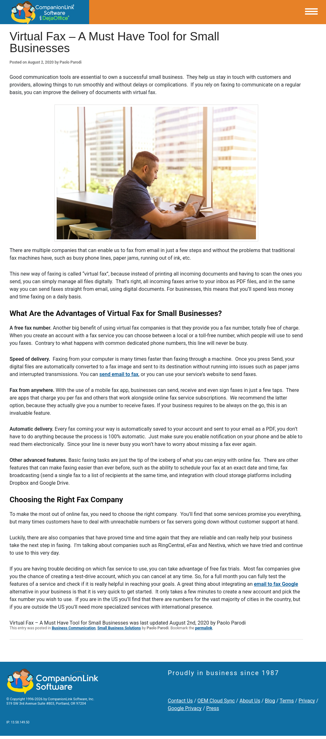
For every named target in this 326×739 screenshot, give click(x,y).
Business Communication (74, 628)
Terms (287, 701)
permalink (203, 628)
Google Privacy (185, 708)
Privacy (307, 701)
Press (212, 708)
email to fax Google (276, 584)
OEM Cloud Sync (216, 701)
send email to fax (118, 374)
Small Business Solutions (119, 628)
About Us (249, 701)
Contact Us (180, 701)
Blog (270, 701)
